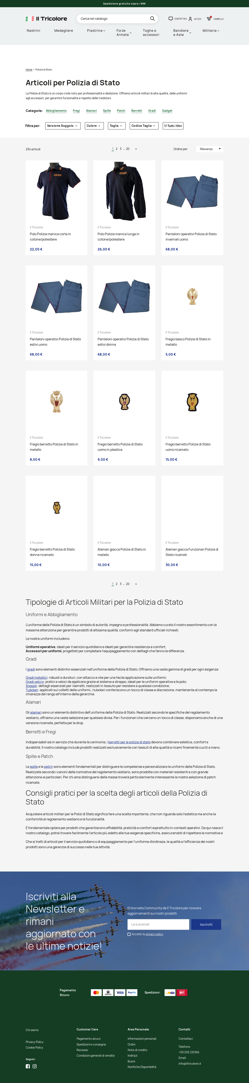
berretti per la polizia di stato (129, 725)
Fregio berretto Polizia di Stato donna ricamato (52, 535)
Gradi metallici (36, 660)
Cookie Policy (34, 1030)
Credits (112, 1077)
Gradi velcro (35, 664)
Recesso (82, 1033)
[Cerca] (117, 18)
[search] (153, 19)
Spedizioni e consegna (91, 1027)
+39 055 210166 (189, 1035)
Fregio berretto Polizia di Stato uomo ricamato (188, 430)
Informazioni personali (142, 1021)
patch (48, 749)
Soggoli (31, 668)
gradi (31, 652)
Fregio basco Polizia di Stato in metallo (188, 325)
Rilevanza (211, 131)
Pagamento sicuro (89, 1021)
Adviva (142, 1077)
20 (128, 132)
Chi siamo (32, 1013)
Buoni (131, 1044)
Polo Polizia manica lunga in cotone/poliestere (118, 219)
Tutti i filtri (173, 109)
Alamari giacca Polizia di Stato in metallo (122, 535)
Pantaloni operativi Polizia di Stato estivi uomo (55, 325)
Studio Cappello (127, 1077)
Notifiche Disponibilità (142, 1050)
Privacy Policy (34, 1025)
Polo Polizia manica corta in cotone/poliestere (50, 219)
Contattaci (186, 1021)
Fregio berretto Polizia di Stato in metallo (54, 430)
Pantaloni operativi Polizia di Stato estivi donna (123, 325)
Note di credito (137, 1033)
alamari (36, 695)
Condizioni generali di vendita (96, 1038)
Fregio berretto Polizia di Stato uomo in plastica (120, 430)
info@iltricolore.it (190, 1046)
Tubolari (32, 673)
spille (34, 749)
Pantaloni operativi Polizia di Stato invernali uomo (191, 219)
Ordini (131, 1027)
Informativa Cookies (95, 1077)
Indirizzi (132, 1038)
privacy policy (154, 917)
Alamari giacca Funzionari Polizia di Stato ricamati (192, 535)
